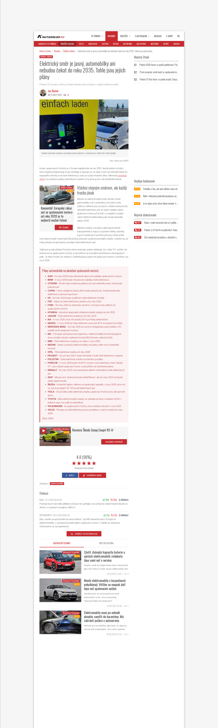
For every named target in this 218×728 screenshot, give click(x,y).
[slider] (83, 462)
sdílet (70, 475)
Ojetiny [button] (105, 43)
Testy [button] (81, 43)
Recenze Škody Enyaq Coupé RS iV (92, 429)
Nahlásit (123, 499)
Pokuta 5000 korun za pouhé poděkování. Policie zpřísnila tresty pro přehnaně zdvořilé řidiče (177, 65)
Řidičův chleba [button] (67, 43)
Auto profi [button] (141, 43)
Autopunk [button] (127, 43)
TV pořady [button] (97, 36)
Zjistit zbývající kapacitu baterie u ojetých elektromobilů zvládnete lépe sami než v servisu (104, 556)
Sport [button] (166, 43)
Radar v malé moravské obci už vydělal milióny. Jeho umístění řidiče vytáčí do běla (177, 222)
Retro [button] (115, 43)
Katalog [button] (158, 36)
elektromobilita (57, 484)
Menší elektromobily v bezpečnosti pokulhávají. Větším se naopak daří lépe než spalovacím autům (105, 584)
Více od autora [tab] (106, 543)
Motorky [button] (154, 43)
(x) (106, 499)
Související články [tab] (61, 543)
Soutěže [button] (125, 36)
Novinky (57, 51)
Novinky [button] (111, 36)
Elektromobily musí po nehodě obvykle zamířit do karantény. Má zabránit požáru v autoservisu (104, 616)
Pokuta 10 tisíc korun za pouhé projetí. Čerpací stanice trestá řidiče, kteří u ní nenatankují (177, 79)
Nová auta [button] (93, 43)
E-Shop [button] (169, 36)
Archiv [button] (177, 43)
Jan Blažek (53, 91)
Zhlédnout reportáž (114, 441)
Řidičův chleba (69, 51)
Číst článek (64, 227)
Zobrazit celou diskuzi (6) (84, 533)
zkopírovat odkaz (92, 475)
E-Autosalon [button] (142, 36)
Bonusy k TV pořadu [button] (47, 43)
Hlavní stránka (45, 51)
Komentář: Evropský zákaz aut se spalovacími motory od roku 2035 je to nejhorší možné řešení (56, 214)
